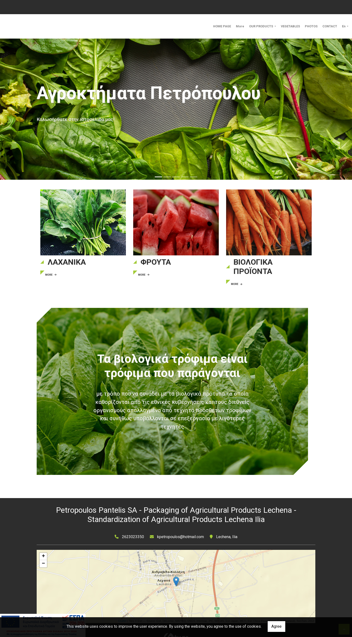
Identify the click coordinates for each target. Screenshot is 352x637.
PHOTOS (311, 26)
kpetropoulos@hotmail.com (180, 536)
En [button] (344, 26)
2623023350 (133, 536)
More (240, 26)
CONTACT (329, 26)
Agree (276, 626)
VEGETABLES (290, 26)
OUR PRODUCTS (261, 26)
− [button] (43, 563)
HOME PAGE (222, 26)
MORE (50, 274)
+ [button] (43, 556)
